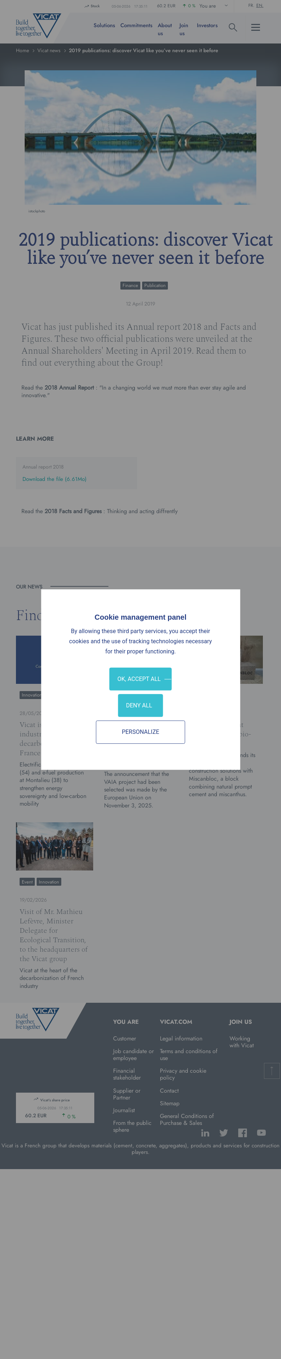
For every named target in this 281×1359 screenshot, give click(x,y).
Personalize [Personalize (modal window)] (140, 732)
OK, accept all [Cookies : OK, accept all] (139, 679)
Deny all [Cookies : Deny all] (139, 705)
